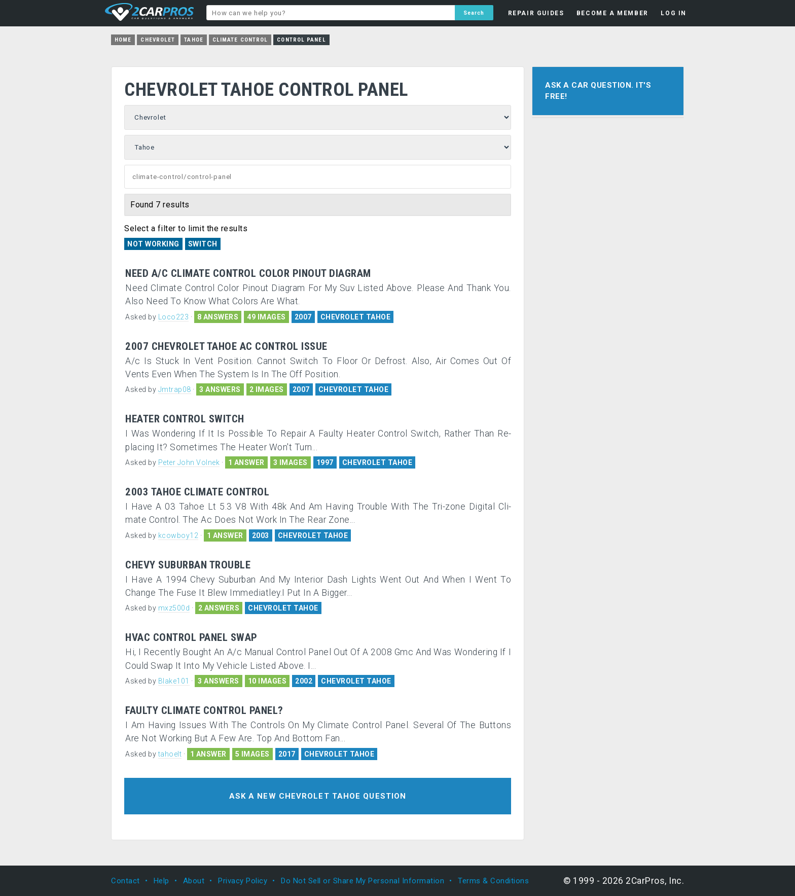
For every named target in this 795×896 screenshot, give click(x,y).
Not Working (153, 244)
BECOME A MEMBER (612, 13)
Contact (125, 880)
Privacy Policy (242, 880)
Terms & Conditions (493, 880)
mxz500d (174, 608)
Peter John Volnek (189, 462)
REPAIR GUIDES (536, 13)
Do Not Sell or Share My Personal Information (362, 880)
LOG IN (673, 13)
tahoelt (170, 754)
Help (161, 880)
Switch (203, 244)
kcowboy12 (178, 535)
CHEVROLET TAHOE (355, 317)
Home (123, 40)
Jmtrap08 (174, 389)
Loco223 (173, 317)
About (194, 880)
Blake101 (174, 681)
